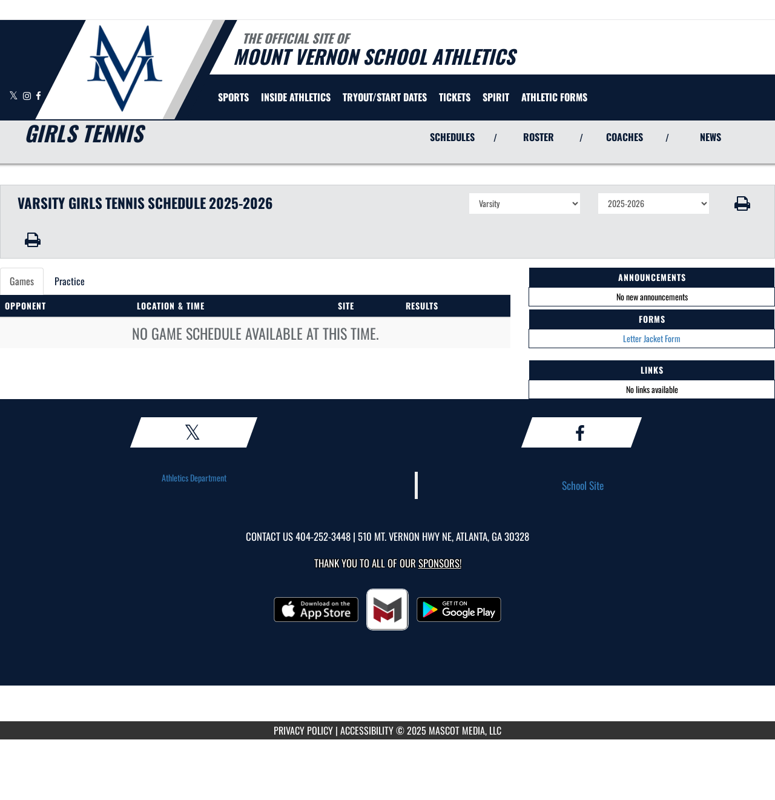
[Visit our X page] (14, 95)
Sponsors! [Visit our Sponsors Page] (439, 562)
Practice (69, 281)
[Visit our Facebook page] (38, 95)
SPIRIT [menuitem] (496, 97)
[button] (742, 203)
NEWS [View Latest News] (710, 137)
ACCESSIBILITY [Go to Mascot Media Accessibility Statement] (367, 730)
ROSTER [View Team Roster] (538, 137)
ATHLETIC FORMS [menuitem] (554, 97)
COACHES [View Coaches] (624, 137)
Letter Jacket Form (652, 338)
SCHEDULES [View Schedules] (452, 137)
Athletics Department (194, 477)
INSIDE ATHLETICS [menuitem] (296, 97)
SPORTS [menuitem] (233, 97)
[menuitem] (385, 96)
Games (22, 281)
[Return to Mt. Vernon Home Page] (124, 68)
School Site (583, 485)
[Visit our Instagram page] (28, 95)
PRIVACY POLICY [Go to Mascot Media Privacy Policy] (303, 730)
